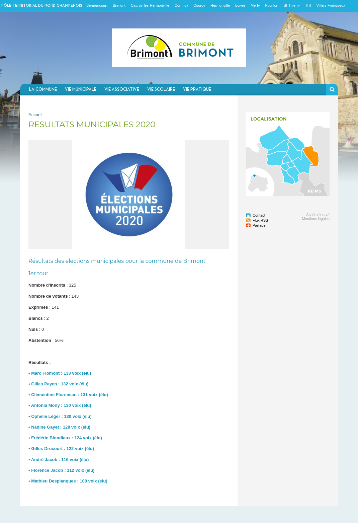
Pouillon (271, 5)
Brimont (119, 5)
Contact (259, 215)
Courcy (199, 5)
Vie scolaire (161, 89)
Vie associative (121, 89)
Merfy (255, 5)
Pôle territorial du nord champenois (41, 6)
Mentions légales (316, 219)
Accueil (35, 114)
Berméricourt (96, 5)
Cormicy (181, 5)
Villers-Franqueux (331, 5)
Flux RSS (260, 220)
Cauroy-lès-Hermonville (150, 5)
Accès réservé (318, 215)
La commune (43, 89)
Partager (260, 225)
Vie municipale (80, 89)
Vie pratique (197, 89)
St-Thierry (292, 5)
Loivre (240, 5)
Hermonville (220, 5)
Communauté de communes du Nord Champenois (179, 47)
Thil (308, 5)
